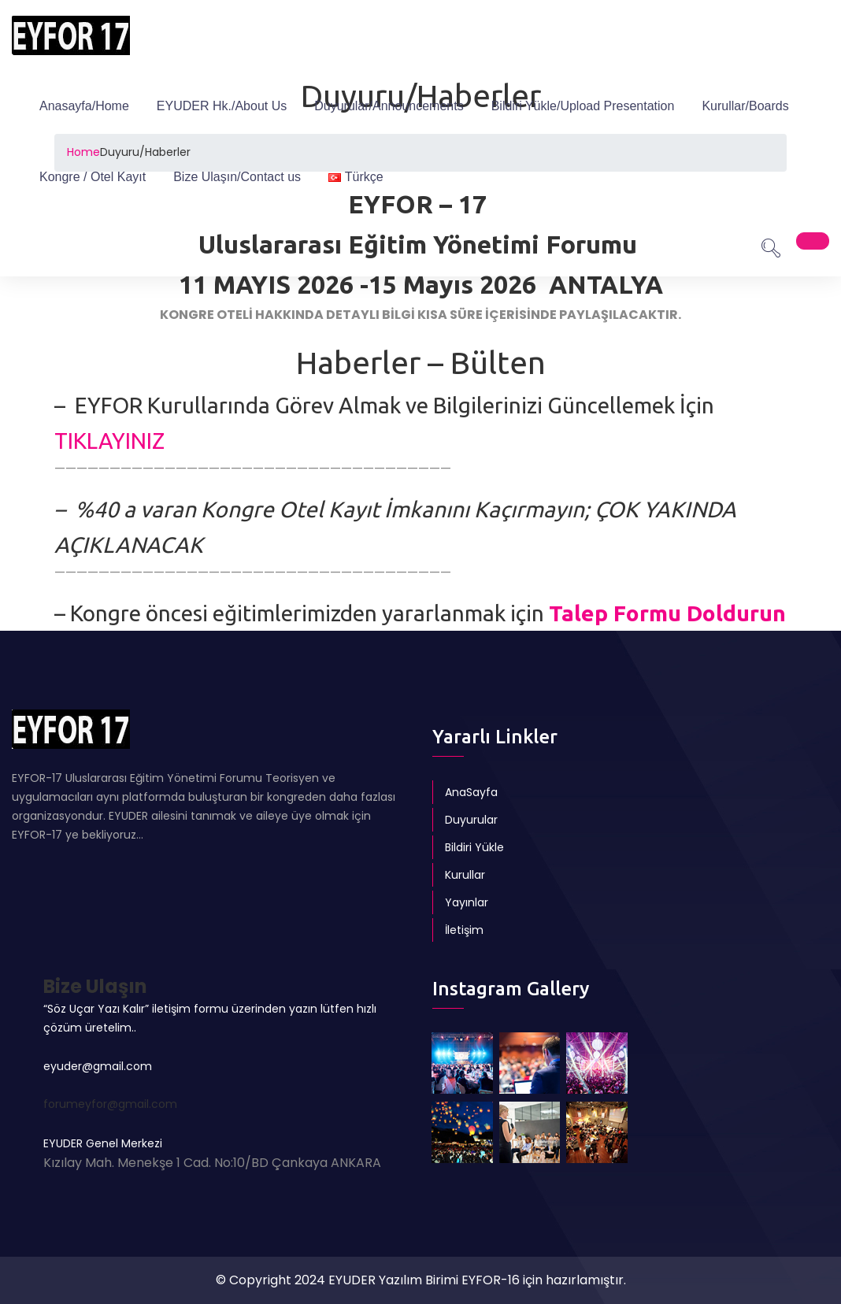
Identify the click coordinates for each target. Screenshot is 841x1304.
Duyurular (471, 820)
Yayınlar (466, 902)
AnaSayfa (471, 792)
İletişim (464, 930)
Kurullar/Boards (745, 106)
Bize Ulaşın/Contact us (237, 176)
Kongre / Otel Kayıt (92, 176)
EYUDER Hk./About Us (222, 106)
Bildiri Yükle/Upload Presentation (583, 106)
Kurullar (465, 875)
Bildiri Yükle (474, 847)
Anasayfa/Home (84, 106)
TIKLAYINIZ (109, 440)
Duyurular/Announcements (388, 106)
